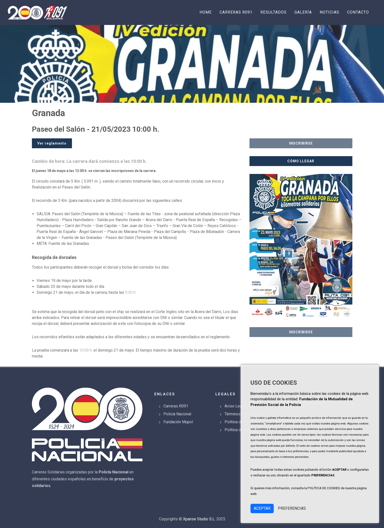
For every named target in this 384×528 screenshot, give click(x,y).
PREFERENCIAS (292, 508)
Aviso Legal (235, 406)
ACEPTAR (262, 508)
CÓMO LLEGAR (300, 161)
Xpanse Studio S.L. (199, 519)
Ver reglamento (52, 143)
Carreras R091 (175, 406)
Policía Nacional (177, 414)
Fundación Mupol (178, 422)
